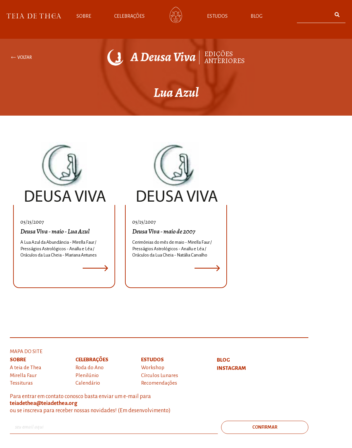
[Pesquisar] (337, 15)
